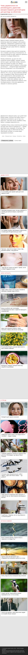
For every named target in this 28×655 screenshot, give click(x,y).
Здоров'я (10, 14)
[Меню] (26, 2)
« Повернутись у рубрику (7, 140)
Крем (24, 136)
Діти (3, 136)
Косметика (19, 136)
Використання (9, 136)
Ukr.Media (3, 48)
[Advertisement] (14, 100)
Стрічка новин (17, 140)
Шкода (14, 136)
